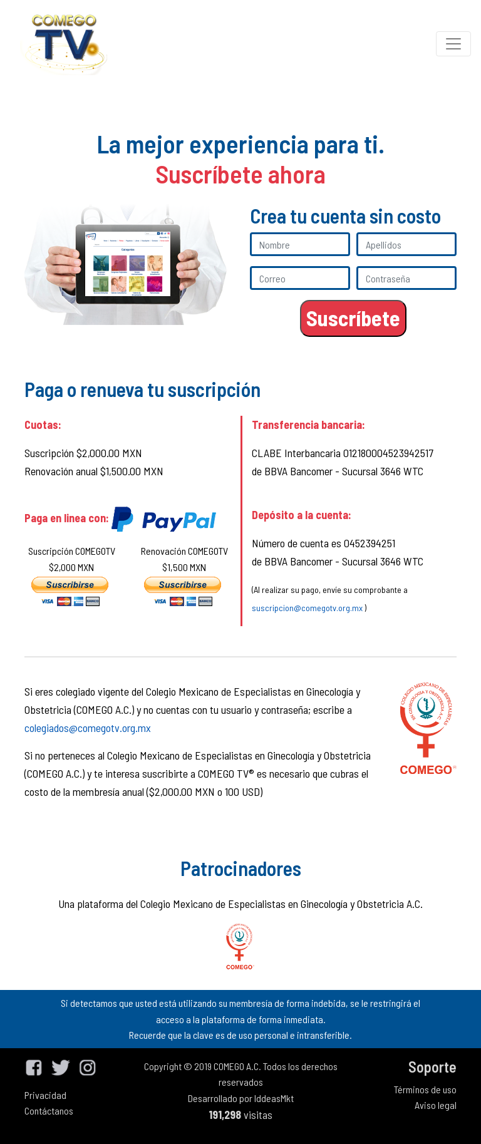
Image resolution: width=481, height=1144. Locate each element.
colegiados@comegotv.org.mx (87, 727)
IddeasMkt (274, 1098)
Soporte (432, 1067)
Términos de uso (425, 1089)
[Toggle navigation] (453, 43)
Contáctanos (48, 1110)
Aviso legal (436, 1105)
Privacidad (45, 1095)
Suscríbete (353, 318)
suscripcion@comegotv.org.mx (307, 607)
